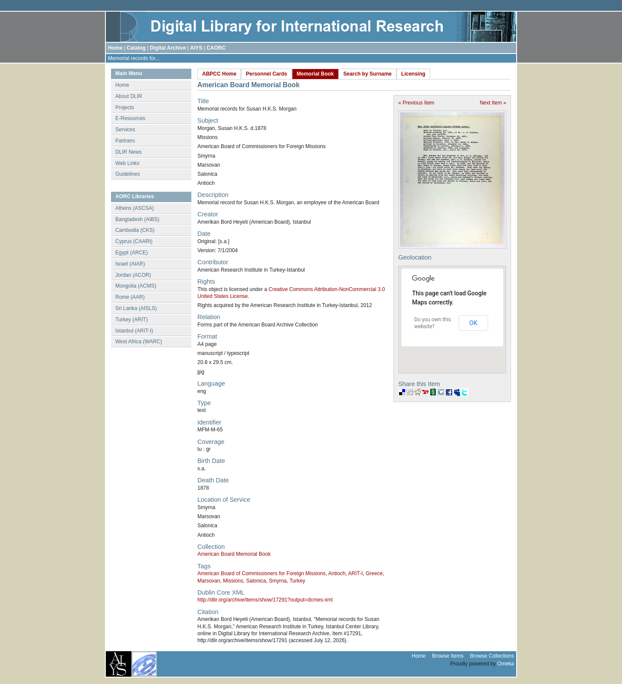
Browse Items (447, 656)
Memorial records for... (133, 58)
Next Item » (493, 103)
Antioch (337, 573)
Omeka (505, 664)
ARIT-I (355, 573)
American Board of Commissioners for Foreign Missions (261, 573)
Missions (233, 581)
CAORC (215, 48)
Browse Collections (492, 656)
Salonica (256, 581)
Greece (374, 573)
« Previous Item (416, 103)
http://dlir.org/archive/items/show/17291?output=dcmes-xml (265, 600)
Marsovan (208, 581)
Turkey (297, 581)
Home (115, 48)
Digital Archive (168, 48)
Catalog (136, 48)
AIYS (196, 48)
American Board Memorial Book (233, 554)
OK (473, 323)
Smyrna (277, 581)
